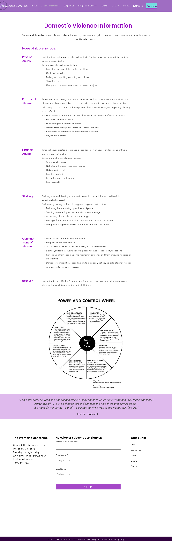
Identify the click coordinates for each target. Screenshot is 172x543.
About (134, 444)
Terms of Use (106, 539)
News (133, 455)
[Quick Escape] (156, 6)
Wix (98, 539)
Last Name (61, 469)
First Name (61, 455)
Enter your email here (66, 442)
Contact (134, 466)
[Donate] (138, 6)
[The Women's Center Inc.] (14, 6)
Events (134, 460)
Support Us (136, 450)
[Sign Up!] (88, 486)
